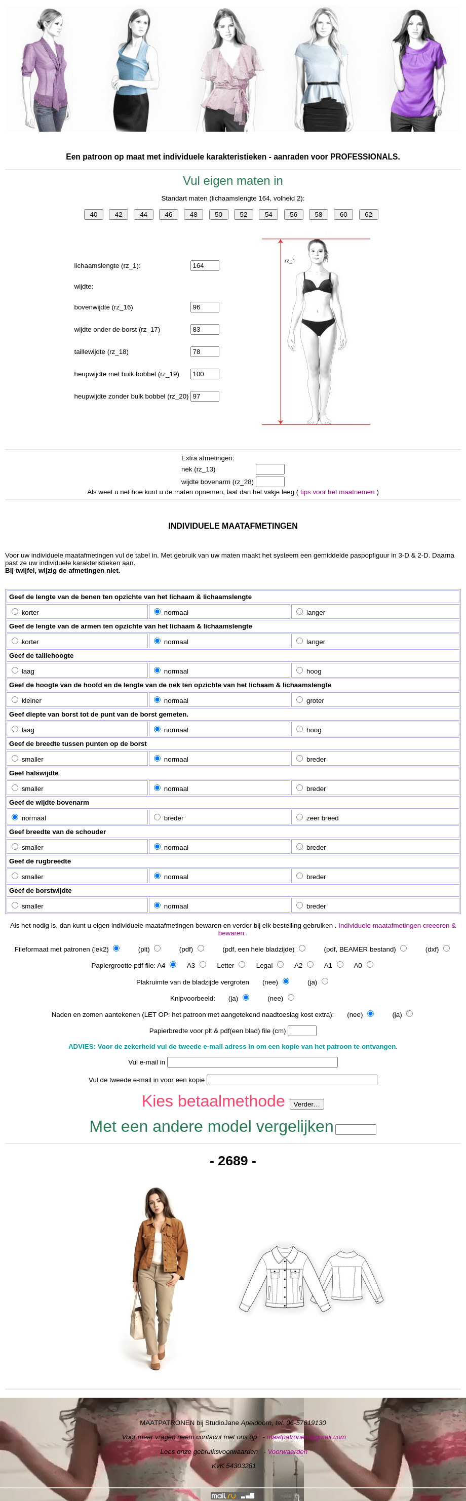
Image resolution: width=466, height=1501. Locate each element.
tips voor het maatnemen (338, 492)
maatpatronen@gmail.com (306, 1437)
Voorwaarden (287, 1451)
